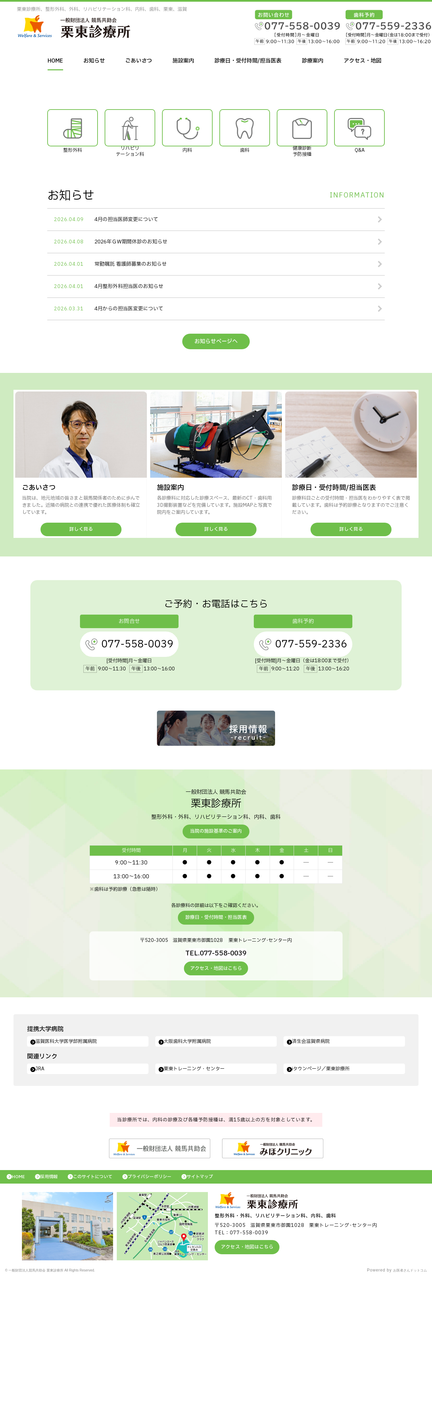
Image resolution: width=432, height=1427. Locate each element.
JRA (42, 1213)
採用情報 (56, 1323)
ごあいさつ (138, 61)
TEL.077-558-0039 (216, 1095)
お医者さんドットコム (405, 1418)
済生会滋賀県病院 (315, 1185)
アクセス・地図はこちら (216, 1111)
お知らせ (94, 61)
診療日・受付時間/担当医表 (247, 61)
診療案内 (312, 61)
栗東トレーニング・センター (200, 1213)
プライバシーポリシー (170, 1323)
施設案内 (183, 61)
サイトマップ (228, 1323)
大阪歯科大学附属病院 (192, 1185)
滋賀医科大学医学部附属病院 (72, 1185)
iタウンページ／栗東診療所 (327, 1213)
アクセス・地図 (362, 61)
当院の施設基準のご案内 (216, 974)
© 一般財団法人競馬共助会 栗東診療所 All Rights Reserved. (66, 1418)
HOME (55, 61)
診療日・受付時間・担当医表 (216, 1060)
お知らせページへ (216, 484)
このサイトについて (105, 1323)
